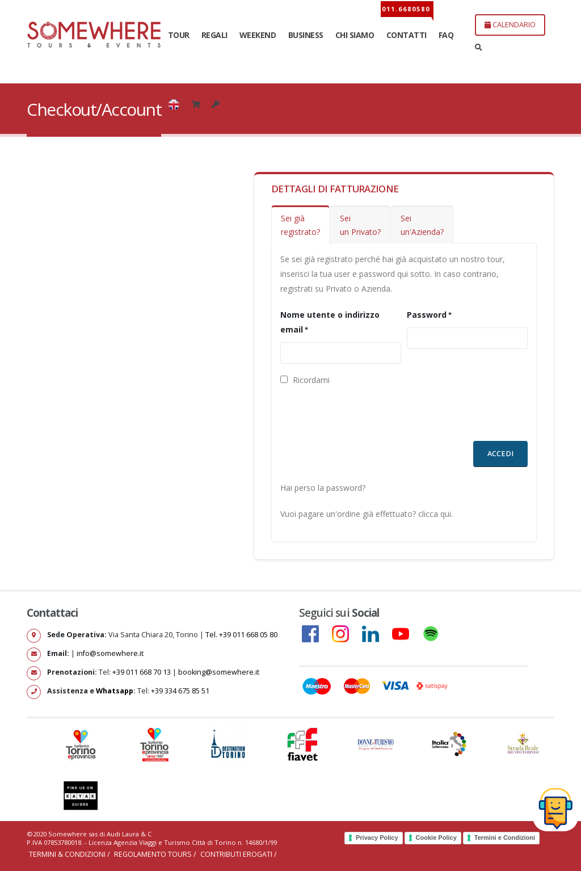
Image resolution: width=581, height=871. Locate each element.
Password (427, 314)
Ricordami (305, 380)
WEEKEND (257, 35)
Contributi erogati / (238, 854)
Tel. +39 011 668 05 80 (241, 634)
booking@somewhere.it (218, 672)
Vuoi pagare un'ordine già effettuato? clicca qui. (366, 513)
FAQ (446, 35)
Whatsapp (114, 691)
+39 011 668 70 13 (141, 672)
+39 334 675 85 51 (180, 691)
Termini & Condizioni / (70, 854)
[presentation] (366, 419)
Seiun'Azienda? (422, 225)
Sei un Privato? (360, 225)
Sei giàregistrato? (300, 225)
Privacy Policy (377, 837)
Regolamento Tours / (156, 854)
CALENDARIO (510, 24)
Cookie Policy (436, 837)
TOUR (179, 35)
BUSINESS (305, 35)
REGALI (214, 35)
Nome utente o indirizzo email (330, 322)
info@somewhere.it (110, 653)
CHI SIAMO (354, 35)
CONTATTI (406, 35)
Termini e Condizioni (504, 837)
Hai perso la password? (322, 487)
